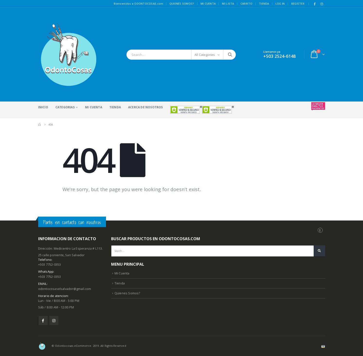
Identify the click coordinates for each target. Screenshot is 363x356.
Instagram (53, 320)
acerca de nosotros (145, 107)
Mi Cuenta (93, 107)
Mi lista (228, 3)
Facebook (43, 320)
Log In (280, 3)
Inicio (43, 107)
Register (297, 3)
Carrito (246, 3)
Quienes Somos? (127, 293)
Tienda (264, 3)
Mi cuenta (208, 3)
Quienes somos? (181, 3)
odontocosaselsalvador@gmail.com (64, 289)
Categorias (65, 107)
